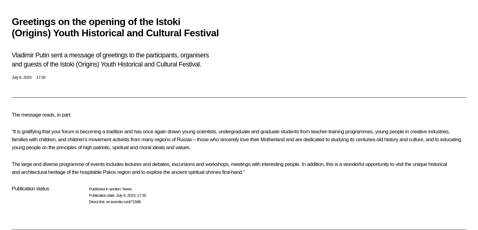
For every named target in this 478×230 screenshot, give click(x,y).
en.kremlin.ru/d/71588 (123, 201)
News (126, 189)
